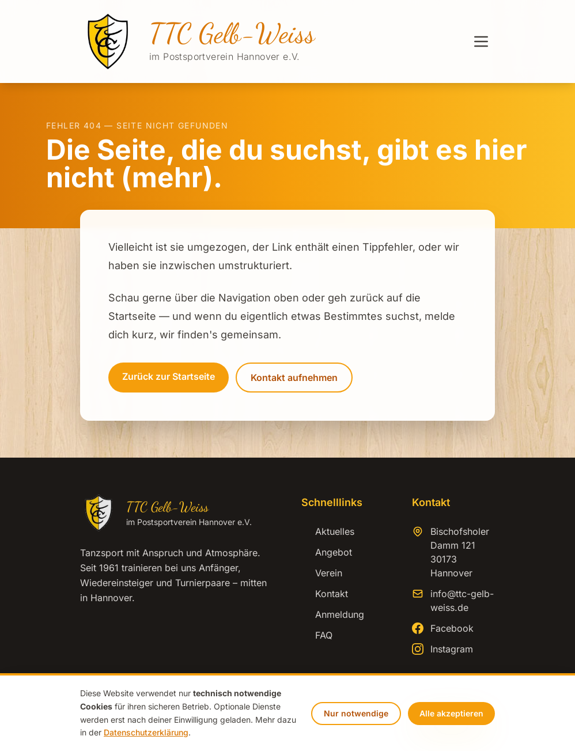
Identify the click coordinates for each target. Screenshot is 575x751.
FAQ (316, 635)
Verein (321, 573)
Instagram (451, 649)
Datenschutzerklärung (146, 732)
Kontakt (324, 594)
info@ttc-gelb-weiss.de (462, 600)
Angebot (326, 552)
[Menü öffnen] (481, 41)
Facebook (452, 628)
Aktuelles (327, 531)
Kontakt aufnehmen (294, 377)
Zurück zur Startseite (168, 376)
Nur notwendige (356, 713)
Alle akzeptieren (451, 713)
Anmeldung (332, 614)
